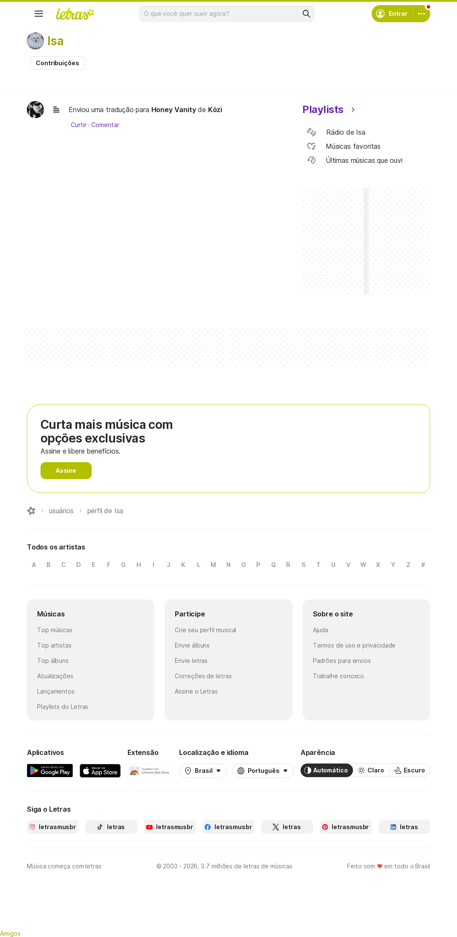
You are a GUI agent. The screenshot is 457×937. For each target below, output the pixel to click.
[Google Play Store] (50, 770)
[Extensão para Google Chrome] (149, 770)
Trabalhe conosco (338, 676)
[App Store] (100, 770)
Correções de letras (203, 676)
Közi (215, 109)
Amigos (10, 933)
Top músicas (54, 629)
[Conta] (421, 13)
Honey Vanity (173, 109)
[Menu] (39, 13)
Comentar (105, 124)
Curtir (79, 124)
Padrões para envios (342, 660)
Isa (55, 41)
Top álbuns (53, 660)
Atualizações (55, 676)
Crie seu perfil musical (205, 629)
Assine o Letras (196, 691)
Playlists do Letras (62, 706)
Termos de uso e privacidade (354, 645)
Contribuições (57, 63)
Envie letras (191, 660)
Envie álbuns (192, 645)
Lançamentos (56, 691)
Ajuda (321, 629)
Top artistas (54, 645)
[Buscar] (306, 13)
